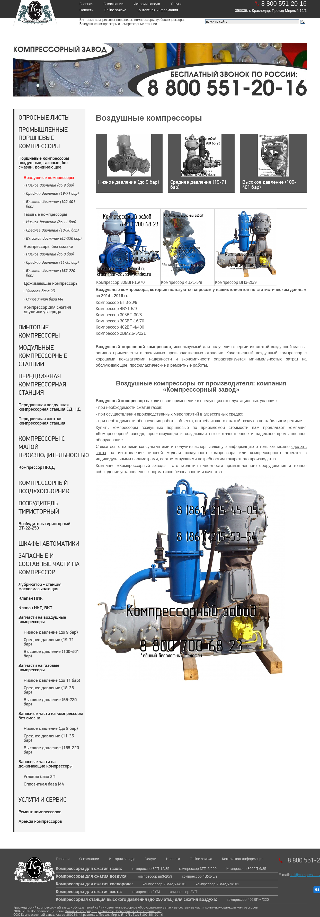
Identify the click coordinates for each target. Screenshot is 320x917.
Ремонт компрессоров (40, 811)
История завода (147, 4)
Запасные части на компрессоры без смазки (51, 715)
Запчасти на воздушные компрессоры (42, 619)
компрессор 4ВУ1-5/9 (199, 876)
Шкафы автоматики (49, 543)
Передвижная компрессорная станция (42, 384)
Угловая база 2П (40, 291)
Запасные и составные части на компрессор (49, 564)
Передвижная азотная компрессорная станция (42, 421)
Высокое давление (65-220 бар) (54, 239)
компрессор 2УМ (146, 892)
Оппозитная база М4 (44, 299)
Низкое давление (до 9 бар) (50, 185)
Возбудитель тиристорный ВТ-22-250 (44, 526)
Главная (86, 4)
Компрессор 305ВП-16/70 (120, 282)
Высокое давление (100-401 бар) (51, 653)
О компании (113, 4)
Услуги (176, 4)
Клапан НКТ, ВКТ (35, 607)
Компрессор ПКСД (37, 467)
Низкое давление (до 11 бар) (51, 222)
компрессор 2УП (183, 892)
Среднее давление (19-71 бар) (52, 194)
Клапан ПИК (31, 598)
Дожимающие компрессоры (51, 283)
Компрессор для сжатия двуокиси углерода (47, 309)
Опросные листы (44, 117)
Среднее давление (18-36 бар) (52, 230)
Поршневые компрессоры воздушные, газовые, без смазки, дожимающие (44, 162)
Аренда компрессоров (40, 821)
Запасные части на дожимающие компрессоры (46, 764)
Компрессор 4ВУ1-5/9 (181, 282)
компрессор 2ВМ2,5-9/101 (217, 884)
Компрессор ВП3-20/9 (236, 282)
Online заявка (115, 10)
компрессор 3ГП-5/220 (198, 869)
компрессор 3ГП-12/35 (151, 869)
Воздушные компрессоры (49, 177)
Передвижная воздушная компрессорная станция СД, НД (50, 407)
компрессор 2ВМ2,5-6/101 (164, 884)
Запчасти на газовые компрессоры (39, 667)
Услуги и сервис (43, 799)
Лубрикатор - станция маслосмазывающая (40, 586)
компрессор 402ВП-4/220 (248, 899)
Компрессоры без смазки (48, 246)
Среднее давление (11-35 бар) (52, 263)
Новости (86, 10)
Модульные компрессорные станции (43, 355)
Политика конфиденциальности (89, 911)
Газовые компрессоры (45, 214)
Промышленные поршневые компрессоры (43, 137)
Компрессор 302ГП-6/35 (246, 869)
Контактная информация (157, 10)
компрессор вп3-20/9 (154, 876)
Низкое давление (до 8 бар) (50, 254)
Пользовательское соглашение (138, 911)
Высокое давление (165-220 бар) (51, 750)
